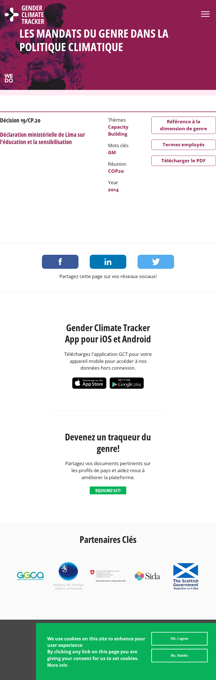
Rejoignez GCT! (108, 490)
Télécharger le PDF (183, 160)
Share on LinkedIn (108, 262)
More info (57, 665)
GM (112, 152)
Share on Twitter (156, 262)
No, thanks (179, 656)
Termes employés (183, 144)
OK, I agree (179, 639)
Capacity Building (118, 130)
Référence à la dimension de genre (183, 125)
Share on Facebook (60, 262)
